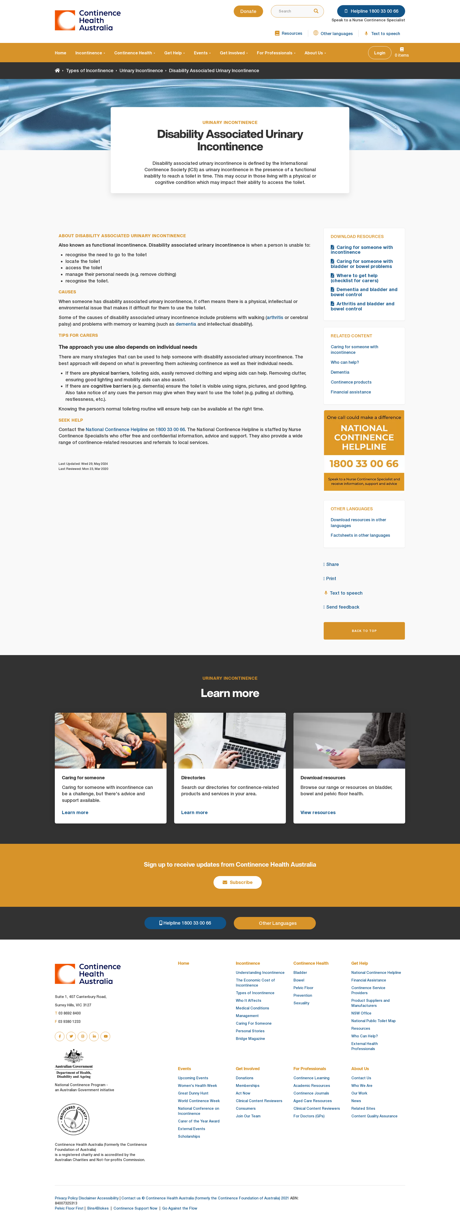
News (356, 1101)
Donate (248, 11)
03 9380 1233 (67, 1022)
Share (331, 564)
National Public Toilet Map (373, 1021)
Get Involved (234, 52)
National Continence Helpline (117, 429)
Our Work (359, 1093)
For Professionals (276, 52)
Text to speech (343, 593)
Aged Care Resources (312, 1101)
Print (329, 578)
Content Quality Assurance (374, 1116)
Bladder (300, 973)
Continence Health (134, 52)
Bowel (298, 980)
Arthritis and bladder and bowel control (363, 306)
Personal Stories (250, 1031)
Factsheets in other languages (360, 535)
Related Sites (363, 1108)
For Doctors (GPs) (308, 1116)
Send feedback (341, 607)
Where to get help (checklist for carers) (355, 278)
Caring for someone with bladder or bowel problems (362, 263)
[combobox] (288, 11)
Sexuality (301, 1003)
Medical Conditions (252, 1008)
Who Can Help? (364, 1036)
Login (379, 52)
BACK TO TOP (364, 631)
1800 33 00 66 (170, 429)
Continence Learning (311, 1078)
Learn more (75, 812)
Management (247, 1016)
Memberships (247, 1086)
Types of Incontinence (89, 70)
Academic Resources (311, 1086)
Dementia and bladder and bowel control (364, 292)
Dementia (340, 372)
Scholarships (189, 1136)
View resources (318, 812)
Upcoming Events (193, 1078)
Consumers (246, 1108)
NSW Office (361, 1013)
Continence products (351, 382)
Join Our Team (248, 1116)
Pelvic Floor (303, 988)
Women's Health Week (197, 1086)
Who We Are (361, 1086)
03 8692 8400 (68, 1013)
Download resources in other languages (358, 522)
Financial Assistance (368, 980)
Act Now (243, 1093)
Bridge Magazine (250, 1039)
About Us (315, 52)
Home (60, 52)
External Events (191, 1129)
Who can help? (345, 362)
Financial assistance (351, 392)
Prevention (302, 995)
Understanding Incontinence (260, 973)
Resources (360, 1028)
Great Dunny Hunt (193, 1093)
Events (202, 52)
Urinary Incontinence (141, 70)
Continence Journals (311, 1093)
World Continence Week (199, 1101)
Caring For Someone (254, 1023)
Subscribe (238, 882)
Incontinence (90, 52)
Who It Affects (248, 1000)
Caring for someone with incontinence (362, 249)
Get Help (174, 52)
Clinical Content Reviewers (259, 1101)
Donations (244, 1078)
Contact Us (361, 1078)
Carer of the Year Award (199, 1121)
